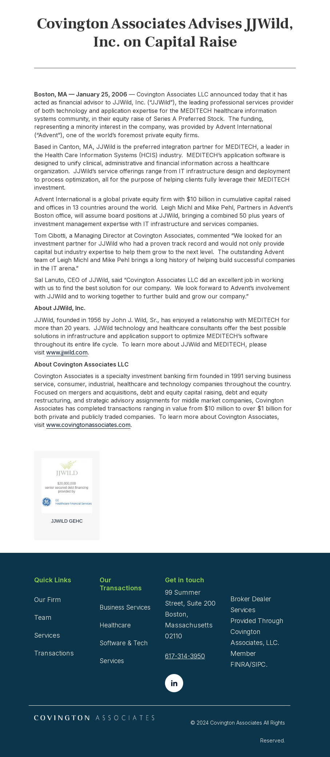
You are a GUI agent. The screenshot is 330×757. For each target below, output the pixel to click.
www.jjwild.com (67, 352)
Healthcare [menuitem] (115, 625)
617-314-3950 (185, 656)
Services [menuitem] (47, 635)
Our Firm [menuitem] (47, 599)
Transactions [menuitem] (54, 653)
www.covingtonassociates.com (88, 424)
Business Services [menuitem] (125, 607)
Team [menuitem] (43, 617)
